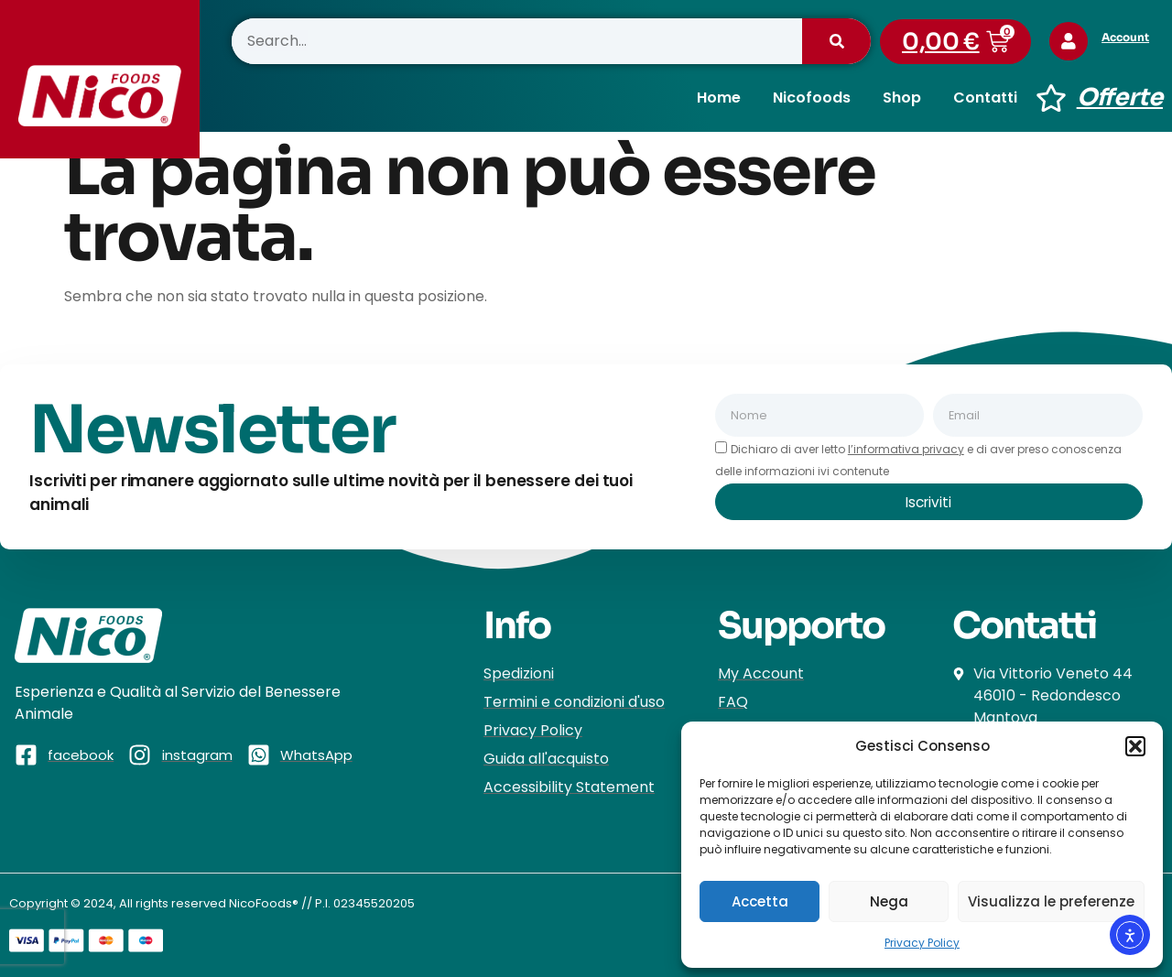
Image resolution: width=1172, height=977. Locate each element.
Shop (902, 97)
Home (719, 97)
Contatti (985, 97)
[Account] (1071, 41)
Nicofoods (812, 97)
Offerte (1120, 97)
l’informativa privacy (906, 449)
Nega (889, 901)
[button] (1135, 746)
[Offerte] (1051, 98)
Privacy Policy (922, 942)
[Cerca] (836, 41)
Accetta (760, 901)
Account (1131, 37)
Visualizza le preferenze (1051, 901)
